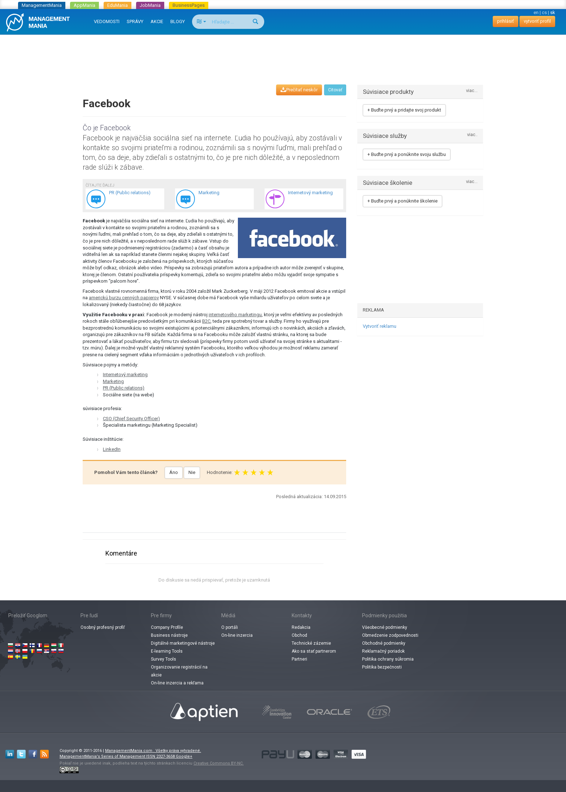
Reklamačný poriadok (383, 651)
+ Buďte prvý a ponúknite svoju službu (406, 154)
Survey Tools (163, 659)
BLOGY (177, 21)
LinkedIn (112, 449)
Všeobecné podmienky (384, 627)
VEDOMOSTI (106, 21)
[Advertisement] (283, 52)
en (536, 12)
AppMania (84, 5)
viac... (472, 90)
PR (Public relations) (123, 388)
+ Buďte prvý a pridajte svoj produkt (404, 110)
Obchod (299, 635)
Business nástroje (169, 635)
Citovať (335, 89)
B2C (206, 321)
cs (544, 12)
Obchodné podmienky (383, 643)
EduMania (117, 5)
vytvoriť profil (537, 21)
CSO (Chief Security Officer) (131, 418)
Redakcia (301, 627)
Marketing (113, 381)
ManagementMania (42, 5)
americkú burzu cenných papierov (124, 297)
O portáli (229, 627)
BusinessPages (189, 5)
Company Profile (167, 627)
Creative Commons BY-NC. (218, 763)
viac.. (472, 134)
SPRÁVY (135, 21)
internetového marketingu (235, 314)
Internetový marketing (125, 374)
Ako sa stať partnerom (314, 651)
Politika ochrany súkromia (388, 659)
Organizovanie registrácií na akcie (179, 671)
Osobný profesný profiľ (102, 627)
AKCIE (157, 21)
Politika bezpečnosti (382, 667)
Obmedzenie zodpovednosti (390, 635)
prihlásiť (505, 21)
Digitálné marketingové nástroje (183, 643)
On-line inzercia (237, 635)
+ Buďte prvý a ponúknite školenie (402, 201)
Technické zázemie (311, 643)
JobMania (150, 5)
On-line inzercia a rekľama (177, 683)
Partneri (299, 659)
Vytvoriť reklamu (379, 326)
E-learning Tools (167, 651)
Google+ (184, 756)
